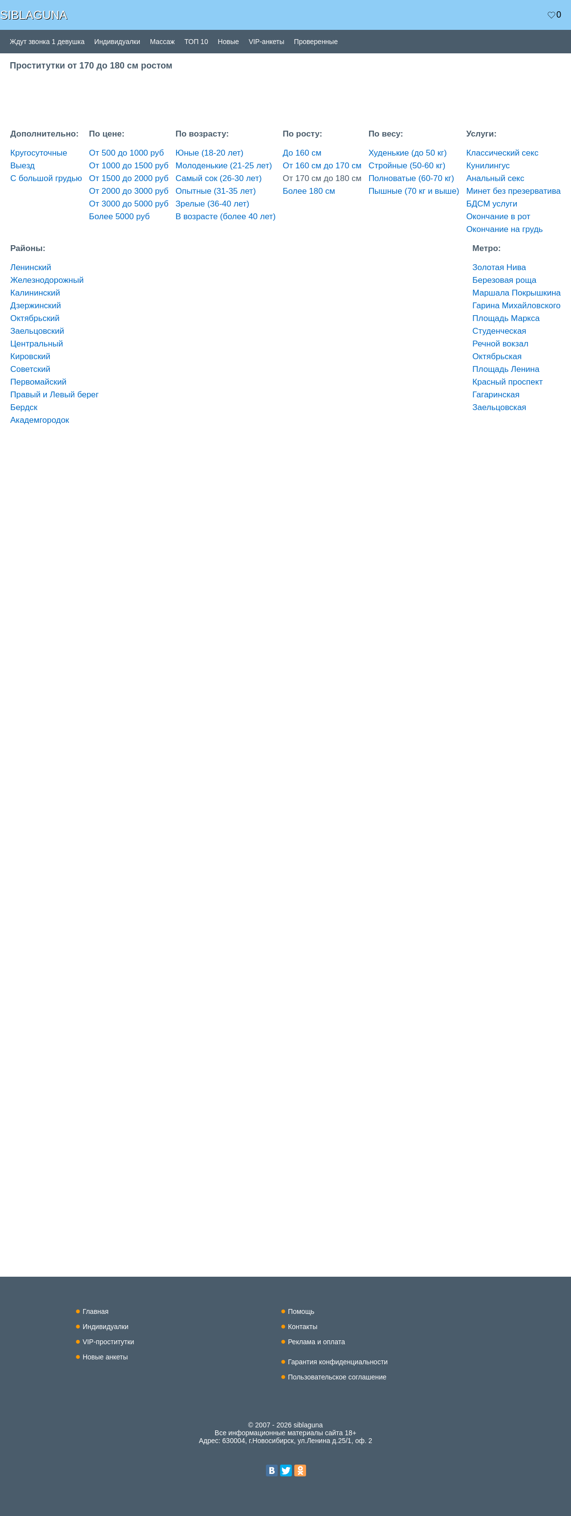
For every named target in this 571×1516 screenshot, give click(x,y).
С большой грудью (46, 178)
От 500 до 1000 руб (126, 153)
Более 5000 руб (119, 216)
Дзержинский (35, 305)
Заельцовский (37, 331)
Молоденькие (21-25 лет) (224, 165)
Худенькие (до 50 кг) (408, 153)
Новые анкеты (105, 1357)
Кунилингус (488, 165)
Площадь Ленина (505, 369)
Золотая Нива (499, 267)
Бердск (24, 407)
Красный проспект (507, 382)
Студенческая (499, 331)
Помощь (301, 1311)
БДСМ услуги (492, 203)
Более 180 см (309, 191)
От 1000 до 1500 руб (129, 165)
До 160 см (302, 153)
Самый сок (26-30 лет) (219, 178)
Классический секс (502, 153)
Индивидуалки (117, 42)
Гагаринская (495, 394)
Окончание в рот (498, 216)
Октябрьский (35, 318)
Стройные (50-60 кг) (407, 165)
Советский (30, 369)
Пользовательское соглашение (337, 1377)
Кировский (30, 356)
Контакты (302, 1327)
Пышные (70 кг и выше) (414, 191)
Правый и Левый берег (54, 394)
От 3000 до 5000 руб (129, 203)
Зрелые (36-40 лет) (212, 203)
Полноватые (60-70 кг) (411, 178)
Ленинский (30, 267)
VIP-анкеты (267, 42)
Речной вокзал (500, 343)
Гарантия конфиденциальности (338, 1362)
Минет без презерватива (513, 191)
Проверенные (316, 42)
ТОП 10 (196, 42)
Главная (96, 1311)
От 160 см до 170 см (322, 165)
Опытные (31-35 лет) (216, 191)
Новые (228, 42)
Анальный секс (495, 178)
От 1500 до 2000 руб (129, 178)
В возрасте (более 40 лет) (226, 216)
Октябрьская (497, 356)
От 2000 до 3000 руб (129, 191)
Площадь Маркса (506, 318)
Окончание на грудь (504, 229)
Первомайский (38, 382)
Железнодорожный (47, 280)
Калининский (35, 293)
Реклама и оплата (316, 1342)
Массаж (162, 42)
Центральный (36, 343)
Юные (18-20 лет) (209, 153)
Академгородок (39, 420)
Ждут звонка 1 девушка (47, 42)
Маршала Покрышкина (516, 293)
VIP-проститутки (108, 1342)
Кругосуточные (38, 153)
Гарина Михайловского (516, 305)
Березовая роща (504, 280)
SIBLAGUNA (33, 15)
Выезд (22, 165)
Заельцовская (499, 407)
